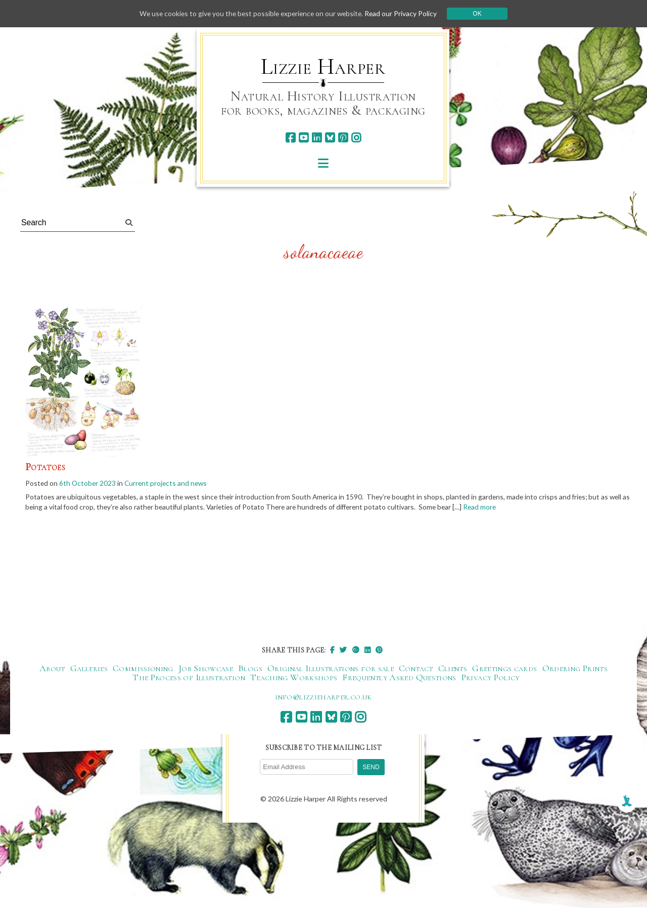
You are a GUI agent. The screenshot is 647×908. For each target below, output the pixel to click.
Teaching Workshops (293, 678)
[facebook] (290, 137)
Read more (491, 507)
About (52, 669)
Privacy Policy (490, 678)
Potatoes (45, 467)
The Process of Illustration (188, 678)
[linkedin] (316, 137)
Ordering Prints (575, 669)
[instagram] (356, 137)
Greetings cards (504, 669)
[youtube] (303, 137)
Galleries (89, 669)
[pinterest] (343, 137)
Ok (481, 13)
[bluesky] (330, 137)
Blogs (250, 669)
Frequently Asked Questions (399, 678)
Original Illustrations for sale (330, 669)
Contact (416, 669)
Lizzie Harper (323, 66)
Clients (453, 669)
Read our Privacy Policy (404, 13)
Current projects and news (168, 483)
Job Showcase (205, 669)
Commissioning (143, 669)
